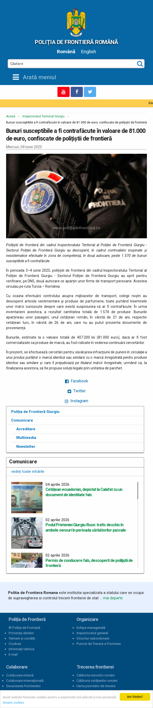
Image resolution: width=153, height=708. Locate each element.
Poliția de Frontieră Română (76, 42)
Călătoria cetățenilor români (96, 681)
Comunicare (22, 420)
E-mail (13, 654)
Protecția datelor (21, 633)
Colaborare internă (20, 675)
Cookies (15, 644)
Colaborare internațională (24, 681)
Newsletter (25, 446)
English (88, 51)
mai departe (113, 598)
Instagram (76, 400)
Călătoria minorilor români (95, 675)
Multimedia (26, 437)
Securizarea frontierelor (23, 686)
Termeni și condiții (22, 638)
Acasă (10, 116)
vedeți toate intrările (27, 471)
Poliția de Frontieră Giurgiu (35, 411)
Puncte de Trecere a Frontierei (98, 644)
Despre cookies (13, 703)
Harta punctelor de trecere (95, 686)
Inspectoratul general (92, 633)
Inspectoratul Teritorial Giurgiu (43, 116)
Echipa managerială (90, 628)
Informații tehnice (21, 649)
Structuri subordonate (92, 638)
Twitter (77, 390)
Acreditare (25, 429)
